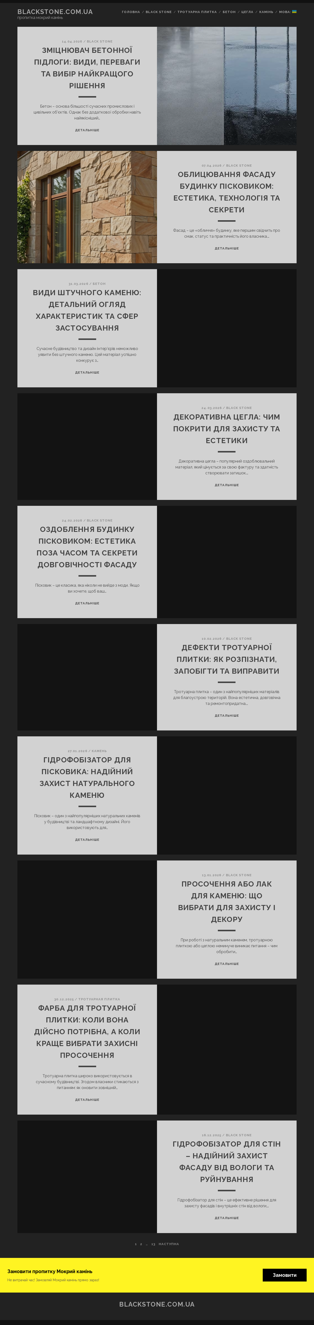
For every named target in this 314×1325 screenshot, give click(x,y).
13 (153, 1244)
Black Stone (158, 12)
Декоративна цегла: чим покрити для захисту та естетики (226, 429)
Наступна (169, 1244)
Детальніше (87, 130)
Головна (131, 12)
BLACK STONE (100, 41)
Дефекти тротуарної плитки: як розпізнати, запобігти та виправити (226, 659)
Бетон (229, 12)
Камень (99, 751)
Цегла (247, 12)
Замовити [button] (285, 1275)
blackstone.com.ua (55, 11)
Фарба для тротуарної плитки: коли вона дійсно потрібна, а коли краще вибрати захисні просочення (87, 1032)
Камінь (266, 12)
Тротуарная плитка (99, 999)
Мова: (288, 12)
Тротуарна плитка (197, 12)
